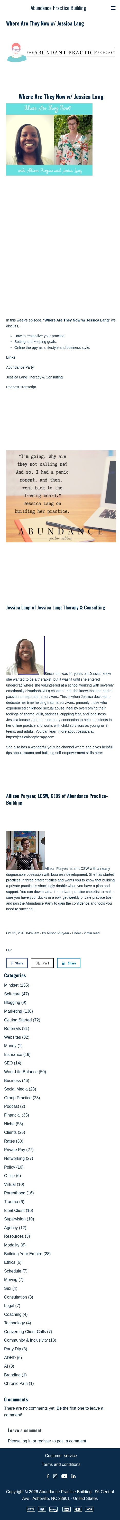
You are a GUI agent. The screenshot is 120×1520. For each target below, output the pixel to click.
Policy (14, 1167)
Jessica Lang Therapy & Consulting (34, 377)
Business (16, 1080)
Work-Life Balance (25, 1072)
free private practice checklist (76, 892)
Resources (17, 1236)
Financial (16, 1115)
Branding (15, 1375)
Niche (13, 1124)
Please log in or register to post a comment (47, 1441)
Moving (14, 1279)
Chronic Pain (19, 1383)
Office (12, 1176)
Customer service (61, 1455)
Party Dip (15, 1349)
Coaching (16, 1314)
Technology (17, 1323)
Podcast (14, 1106)
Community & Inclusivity (30, 1340)
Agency (15, 1228)
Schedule (15, 1271)
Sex (10, 1288)
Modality (15, 1245)
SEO (12, 1063)
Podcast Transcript (21, 387)
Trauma (14, 1202)
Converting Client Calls (28, 1331)
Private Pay (19, 1149)
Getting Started (22, 1020)
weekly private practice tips (90, 897)
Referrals (16, 1028)
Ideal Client (18, 1210)
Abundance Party (20, 367)
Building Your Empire (27, 1254)
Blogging (15, 1002)
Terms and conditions (61, 1464)
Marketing (18, 1011)
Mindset (16, 985)
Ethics (13, 1262)
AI (9, 1366)
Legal (12, 1305)
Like (9, 950)
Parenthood (19, 1193)
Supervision (19, 1219)
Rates (13, 1141)
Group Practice (22, 1098)
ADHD (13, 1358)
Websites (16, 1037)
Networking (18, 1158)
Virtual (14, 1184)
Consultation (18, 1297)
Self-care (16, 994)
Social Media (20, 1089)
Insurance (17, 1054)
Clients (14, 1132)
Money (13, 1046)
